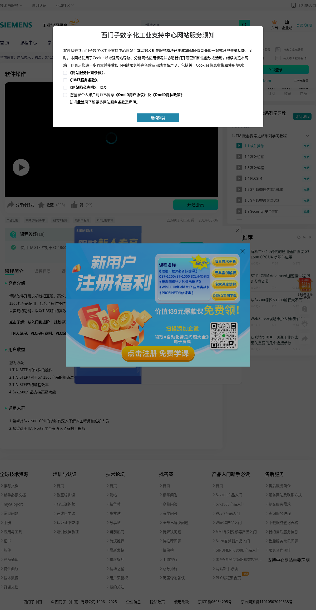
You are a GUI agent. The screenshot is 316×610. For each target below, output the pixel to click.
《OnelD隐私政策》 (167, 94)
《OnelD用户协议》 (130, 94)
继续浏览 (158, 117)
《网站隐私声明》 (82, 87)
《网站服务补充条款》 (85, 72)
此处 (81, 101)
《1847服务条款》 (82, 79)
